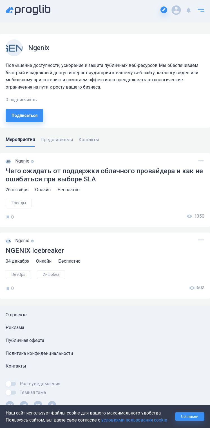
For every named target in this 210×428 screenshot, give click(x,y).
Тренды (19, 203)
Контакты (16, 366)
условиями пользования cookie (134, 420)
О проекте (16, 314)
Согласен (189, 416)
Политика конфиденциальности (39, 353)
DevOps (18, 274)
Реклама (15, 327)
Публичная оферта (25, 340)
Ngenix (22, 161)
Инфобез (51, 274)
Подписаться (24, 115)
